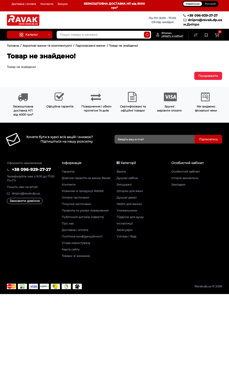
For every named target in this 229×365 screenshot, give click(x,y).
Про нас (68, 223)
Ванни (121, 171)
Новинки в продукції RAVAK (83, 191)
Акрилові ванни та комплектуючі (47, 45)
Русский (210, 3)
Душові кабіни (127, 178)
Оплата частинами (75, 197)
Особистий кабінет (185, 171)
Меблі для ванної (129, 204)
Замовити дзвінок (25, 201)
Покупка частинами (76, 204)
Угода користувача (76, 243)
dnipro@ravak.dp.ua (202, 20)
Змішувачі (124, 184)
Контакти (46, 3)
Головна (13, 45)
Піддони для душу (130, 217)
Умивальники (127, 210)
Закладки (178, 184)
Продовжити (208, 76)
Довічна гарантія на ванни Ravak (86, 178)
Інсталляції (125, 223)
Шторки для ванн (130, 191)
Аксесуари (125, 230)
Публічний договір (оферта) (83, 217)
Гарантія (68, 171)
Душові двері (127, 197)
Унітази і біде (126, 236)
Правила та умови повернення (85, 210)
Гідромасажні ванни (90, 45)
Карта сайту (71, 249)
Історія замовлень (184, 178)
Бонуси (63, 3)
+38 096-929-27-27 (200, 15)
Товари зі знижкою (76, 256)
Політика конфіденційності (82, 236)
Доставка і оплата (24, 3)
